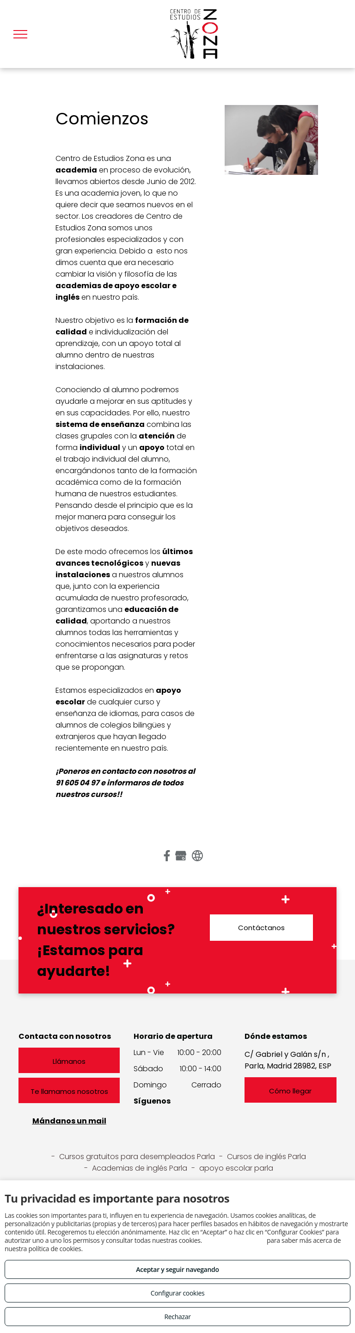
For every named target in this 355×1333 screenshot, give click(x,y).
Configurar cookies (178, 1293)
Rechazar (177, 1316)
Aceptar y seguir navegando (177, 1269)
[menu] (20, 34)
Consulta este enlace (234, 1240)
